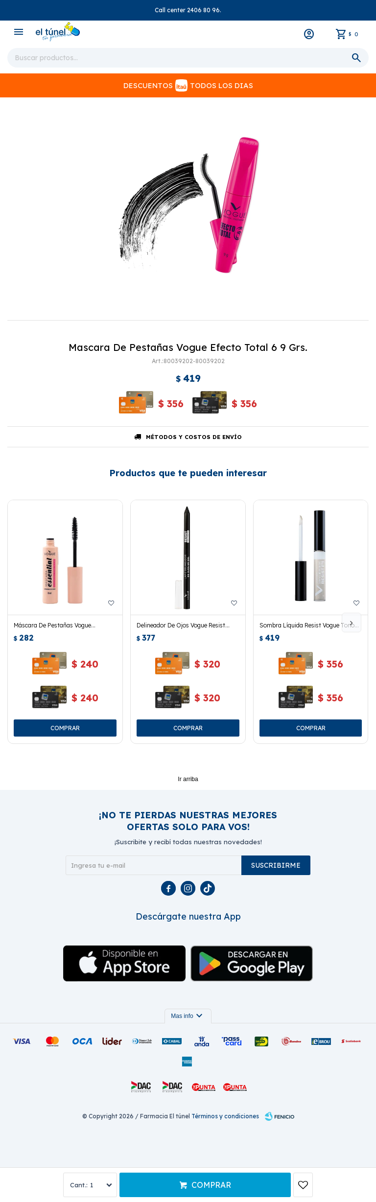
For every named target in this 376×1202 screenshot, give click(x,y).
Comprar (211, 1185)
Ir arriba (188, 779)
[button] (351, 622)
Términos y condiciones (225, 1116)
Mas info (188, 1016)
